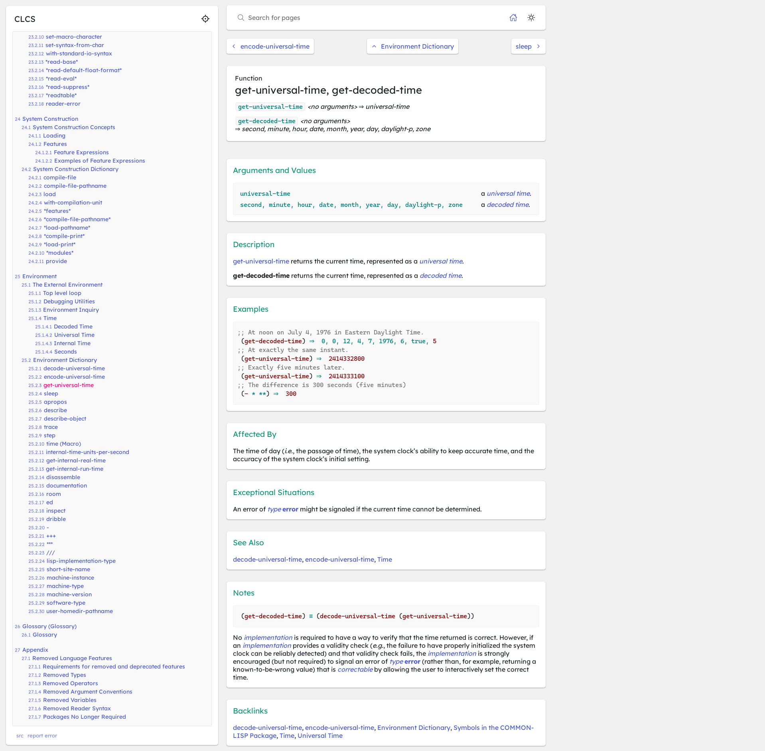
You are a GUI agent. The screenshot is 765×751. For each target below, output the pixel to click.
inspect (55, 510)
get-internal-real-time (76, 460)
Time (50, 318)
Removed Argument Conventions (87, 691)
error (290, 509)
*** (50, 544)
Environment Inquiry (71, 309)
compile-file (59, 177)
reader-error (63, 103)
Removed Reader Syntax (77, 708)
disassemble (63, 477)
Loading (54, 135)
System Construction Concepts (74, 127)
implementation (268, 637)
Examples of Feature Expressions (99, 160)
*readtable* (61, 95)
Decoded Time (73, 326)
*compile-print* (64, 236)
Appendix (35, 649)
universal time (508, 193)
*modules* (59, 252)
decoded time (507, 204)
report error (42, 735)
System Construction (50, 118)
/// (50, 552)
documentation (66, 485)
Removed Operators (70, 683)
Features (55, 143)
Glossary (45, 634)
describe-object (65, 418)
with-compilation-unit (73, 202)
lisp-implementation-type (81, 560)
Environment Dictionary (65, 360)
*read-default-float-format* (84, 70)
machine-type (65, 586)
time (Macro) (63, 443)
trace (51, 427)
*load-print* (59, 244)
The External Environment (68, 284)
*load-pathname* (67, 227)
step (49, 435)
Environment (39, 276)
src (20, 735)
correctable (355, 669)
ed (49, 502)
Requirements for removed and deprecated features (114, 666)
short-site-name (68, 569)
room (53, 493)
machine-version (69, 594)
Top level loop (62, 293)
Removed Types (64, 674)
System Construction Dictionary (75, 169)
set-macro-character (74, 36)
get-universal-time (68, 385)
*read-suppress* (67, 86)
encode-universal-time (74, 376)
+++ (51, 535)
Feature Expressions (81, 152)
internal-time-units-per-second (87, 452)
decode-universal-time (74, 368)
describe (55, 410)
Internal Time (72, 343)
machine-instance (70, 577)
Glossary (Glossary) (49, 626)
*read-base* (61, 61)
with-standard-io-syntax (79, 53)
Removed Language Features (72, 658)
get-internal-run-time (74, 468)
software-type (66, 602)
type (274, 509)
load (49, 194)
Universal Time (74, 334)
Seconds (65, 351)
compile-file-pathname (75, 185)
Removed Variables (70, 700)
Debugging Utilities (69, 301)
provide (56, 261)
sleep (51, 393)
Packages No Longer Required (84, 716)
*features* (57, 210)
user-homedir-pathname (79, 611)
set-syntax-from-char (74, 45)
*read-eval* (61, 78)
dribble (56, 519)
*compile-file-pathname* (77, 219)
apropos (55, 401)
